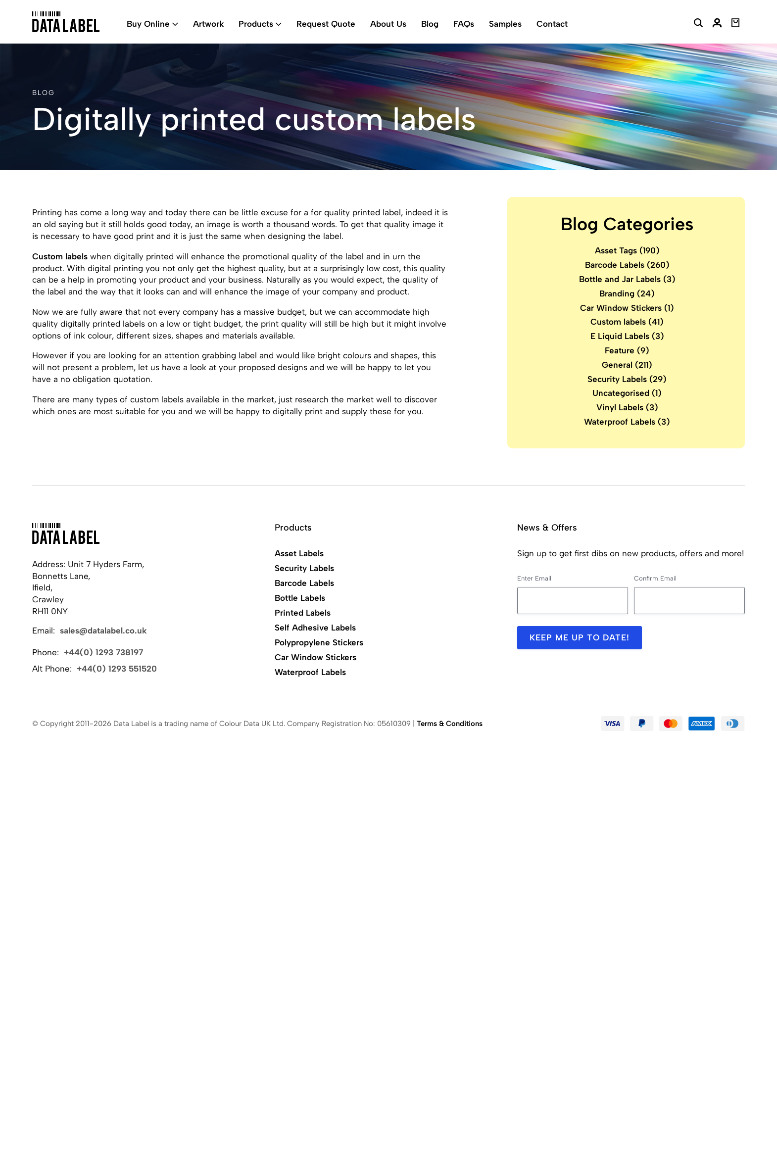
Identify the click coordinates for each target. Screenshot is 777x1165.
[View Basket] (735, 24)
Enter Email (534, 578)
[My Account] (717, 24)
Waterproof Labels (627, 422)
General (627, 365)
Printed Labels (303, 613)
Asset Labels (299, 553)
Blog (429, 24)
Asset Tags (627, 250)
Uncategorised (627, 393)
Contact (552, 24)
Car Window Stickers (627, 308)
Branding (627, 293)
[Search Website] (698, 24)
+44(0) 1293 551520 (117, 669)
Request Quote (325, 24)
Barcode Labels (627, 265)
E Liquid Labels (627, 336)
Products (256, 24)
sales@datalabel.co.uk (103, 630)
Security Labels (627, 379)
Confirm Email (655, 578)
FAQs (463, 24)
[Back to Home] (65, 533)
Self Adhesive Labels (315, 627)
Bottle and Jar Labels (627, 279)
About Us (388, 24)
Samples (505, 24)
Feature (627, 350)
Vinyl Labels (627, 407)
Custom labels (60, 256)
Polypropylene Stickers (319, 642)
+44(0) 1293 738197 (103, 652)
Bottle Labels (300, 598)
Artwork (208, 24)
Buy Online (148, 24)
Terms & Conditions (450, 723)
